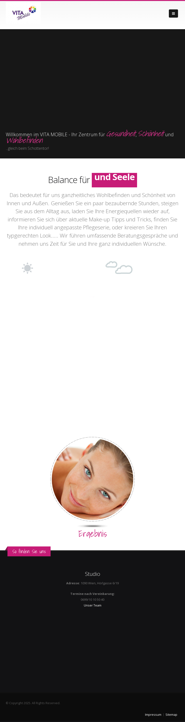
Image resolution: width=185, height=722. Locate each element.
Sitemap (171, 715)
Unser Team (92, 605)
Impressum (153, 715)
